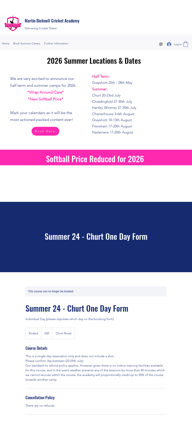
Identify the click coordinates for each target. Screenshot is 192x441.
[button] (185, 44)
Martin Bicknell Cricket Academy (52, 20)
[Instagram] (161, 44)
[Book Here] (45, 131)
